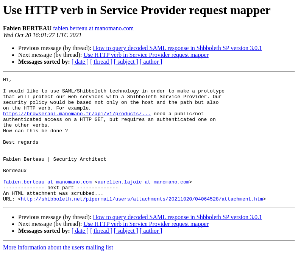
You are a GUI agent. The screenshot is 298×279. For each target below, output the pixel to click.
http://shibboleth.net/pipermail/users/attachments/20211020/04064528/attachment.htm (142, 223)
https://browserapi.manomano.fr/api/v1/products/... (77, 121)
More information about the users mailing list (58, 272)
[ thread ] (101, 61)
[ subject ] (126, 61)
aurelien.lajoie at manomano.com (143, 203)
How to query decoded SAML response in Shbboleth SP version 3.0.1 (177, 48)
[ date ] (80, 61)
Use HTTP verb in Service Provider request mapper (145, 55)
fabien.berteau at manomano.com (93, 28)
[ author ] (151, 61)
